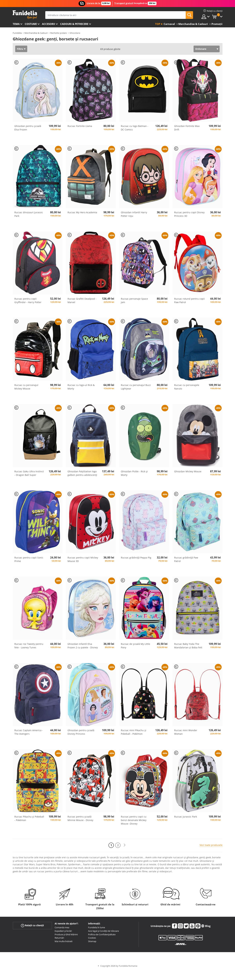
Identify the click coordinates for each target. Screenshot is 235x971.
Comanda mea (62, 927)
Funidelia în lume (96, 927)
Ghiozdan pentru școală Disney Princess (81, 732)
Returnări (59, 937)
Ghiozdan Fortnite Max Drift (187, 127)
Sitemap (92, 941)
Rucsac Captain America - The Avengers (28, 732)
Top (157, 24)
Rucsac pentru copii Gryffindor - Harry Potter (27, 300)
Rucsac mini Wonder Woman (185, 732)
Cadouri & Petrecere (74, 24)
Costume (31, 24)
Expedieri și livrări (63, 930)
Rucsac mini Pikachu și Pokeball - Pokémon (133, 732)
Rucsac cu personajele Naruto (186, 386)
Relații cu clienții (32, 925)
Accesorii (48, 24)
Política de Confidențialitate (101, 934)
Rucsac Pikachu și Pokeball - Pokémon (29, 818)
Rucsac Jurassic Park (185, 816)
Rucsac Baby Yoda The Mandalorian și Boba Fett (188, 645)
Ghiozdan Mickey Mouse (187, 471)
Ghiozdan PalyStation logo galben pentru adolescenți (82, 473)
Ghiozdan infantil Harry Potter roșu (134, 214)
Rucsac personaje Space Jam (134, 300)
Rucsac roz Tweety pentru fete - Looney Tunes (28, 645)
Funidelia (17, 32)
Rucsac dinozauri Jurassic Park (28, 214)
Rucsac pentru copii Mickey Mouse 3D (83, 559)
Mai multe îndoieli (63, 941)
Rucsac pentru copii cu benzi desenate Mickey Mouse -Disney (133, 820)
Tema (16, 24)
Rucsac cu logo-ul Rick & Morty (81, 386)
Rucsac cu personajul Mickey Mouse (26, 386)
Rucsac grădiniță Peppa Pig (136, 557)
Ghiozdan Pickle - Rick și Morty (134, 473)
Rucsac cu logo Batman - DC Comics (134, 127)
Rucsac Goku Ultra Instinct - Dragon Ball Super (29, 473)
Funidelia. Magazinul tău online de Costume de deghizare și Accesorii (25, 14)
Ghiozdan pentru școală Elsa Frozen (27, 127)
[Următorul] (124, 845)
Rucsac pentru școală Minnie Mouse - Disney (80, 818)
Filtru (20, 48)
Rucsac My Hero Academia (82, 212)
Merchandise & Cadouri (36, 32)
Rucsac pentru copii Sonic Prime (28, 559)
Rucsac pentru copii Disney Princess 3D (189, 214)
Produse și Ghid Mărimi (66, 934)
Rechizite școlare (58, 32)
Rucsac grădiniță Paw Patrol (186, 559)
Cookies (92, 937)
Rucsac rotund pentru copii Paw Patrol (189, 300)
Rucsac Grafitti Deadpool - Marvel (82, 300)
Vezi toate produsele (211, 845)
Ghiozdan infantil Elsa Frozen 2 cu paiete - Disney (83, 645)
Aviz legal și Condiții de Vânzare (103, 930)
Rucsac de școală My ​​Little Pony (135, 645)
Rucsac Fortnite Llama (80, 126)
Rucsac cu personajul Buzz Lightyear (136, 386)
